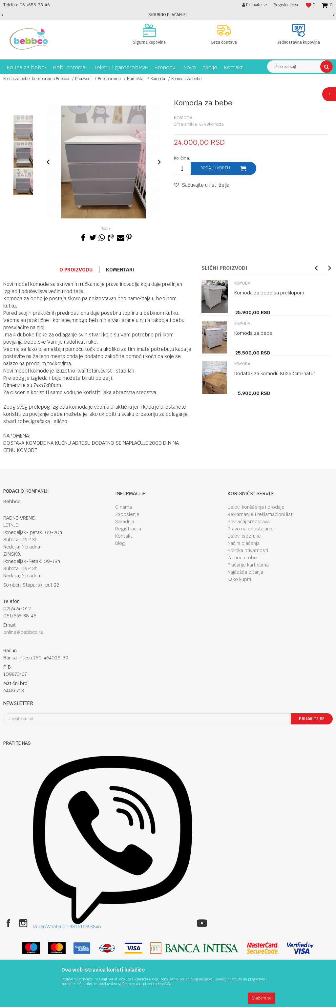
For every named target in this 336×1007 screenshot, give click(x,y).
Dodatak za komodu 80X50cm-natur (274, 373)
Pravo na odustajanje (250, 528)
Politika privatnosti (247, 550)
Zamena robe (242, 557)
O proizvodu (76, 270)
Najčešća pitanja (245, 572)
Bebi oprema (109, 78)
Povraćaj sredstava (248, 521)
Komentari (120, 270)
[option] (168, 15)
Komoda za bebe (253, 333)
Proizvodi (83, 78)
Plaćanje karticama (248, 565)
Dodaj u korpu (215, 168)
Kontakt (123, 536)
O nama (123, 507)
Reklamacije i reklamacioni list (260, 514)
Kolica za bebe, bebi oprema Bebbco (36, 78)
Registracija (128, 528)
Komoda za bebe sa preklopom (269, 293)
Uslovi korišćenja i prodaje (255, 507)
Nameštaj (135, 78)
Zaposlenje (127, 514)
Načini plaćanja (243, 543)
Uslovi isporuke (244, 536)
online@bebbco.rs (23, 632)
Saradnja (124, 521)
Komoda (158, 78)
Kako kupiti (239, 579)
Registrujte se (286, 5)
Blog (120, 543)
